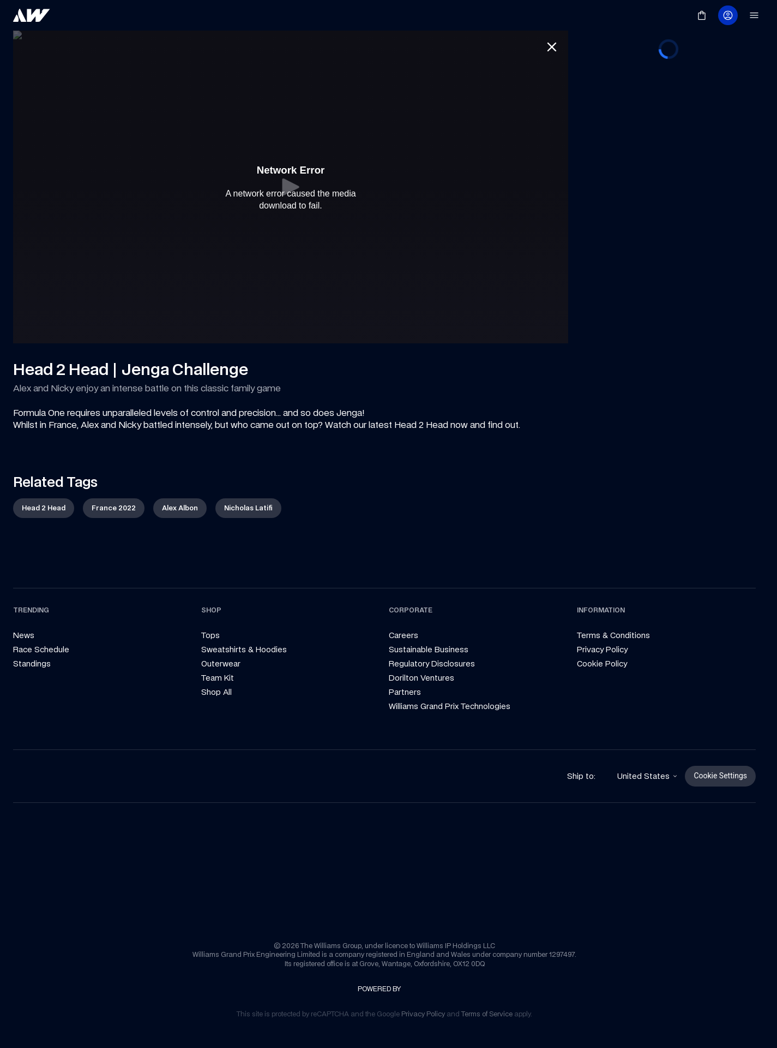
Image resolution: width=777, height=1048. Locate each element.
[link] (31, 15)
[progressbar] (668, 290)
